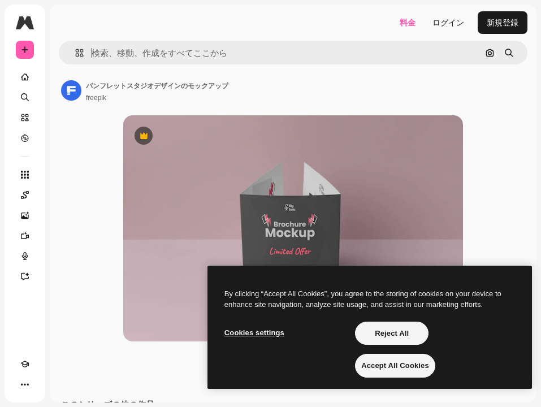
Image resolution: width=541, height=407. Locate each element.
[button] (74, 53)
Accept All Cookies (395, 365)
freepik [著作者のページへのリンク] (96, 98)
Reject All (392, 333)
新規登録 (502, 22)
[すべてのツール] (25, 175)
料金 (408, 22)
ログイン (448, 22)
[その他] (25, 384)
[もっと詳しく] (25, 138)
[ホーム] (25, 77)
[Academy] (25, 364)
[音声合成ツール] (25, 256)
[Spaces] (25, 195)
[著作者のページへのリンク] (71, 90)
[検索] (25, 97)
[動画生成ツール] (25, 236)
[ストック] (25, 118)
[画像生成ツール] (25, 215)
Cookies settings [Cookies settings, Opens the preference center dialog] (254, 332)
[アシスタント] (25, 276)
